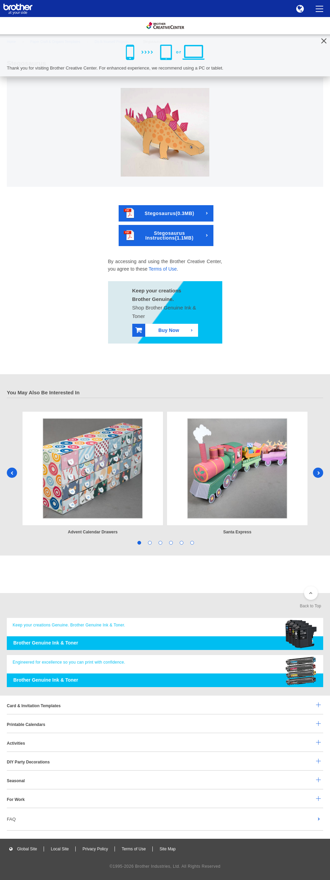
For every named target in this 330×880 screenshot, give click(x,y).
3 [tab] (160, 542)
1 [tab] (138, 542)
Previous (12, 473)
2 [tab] (149, 542)
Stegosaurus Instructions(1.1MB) (159, 235)
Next (318, 473)
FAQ (11, 819)
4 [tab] (170, 542)
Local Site (60, 849)
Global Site (27, 849)
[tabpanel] (92, 473)
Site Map (168, 849)
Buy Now (157, 330)
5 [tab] (181, 542)
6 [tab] (191, 542)
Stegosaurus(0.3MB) (159, 213)
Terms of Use (163, 269)
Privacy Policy (95, 849)
